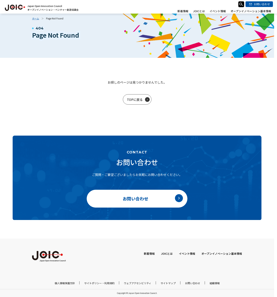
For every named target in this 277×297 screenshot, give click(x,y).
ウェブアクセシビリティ (137, 283)
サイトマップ (168, 283)
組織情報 (215, 283)
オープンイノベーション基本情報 (251, 11)
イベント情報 (218, 11)
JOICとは (199, 11)
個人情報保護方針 (65, 283)
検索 (241, 4)
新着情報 (183, 11)
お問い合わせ (192, 283)
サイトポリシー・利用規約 (99, 283)
